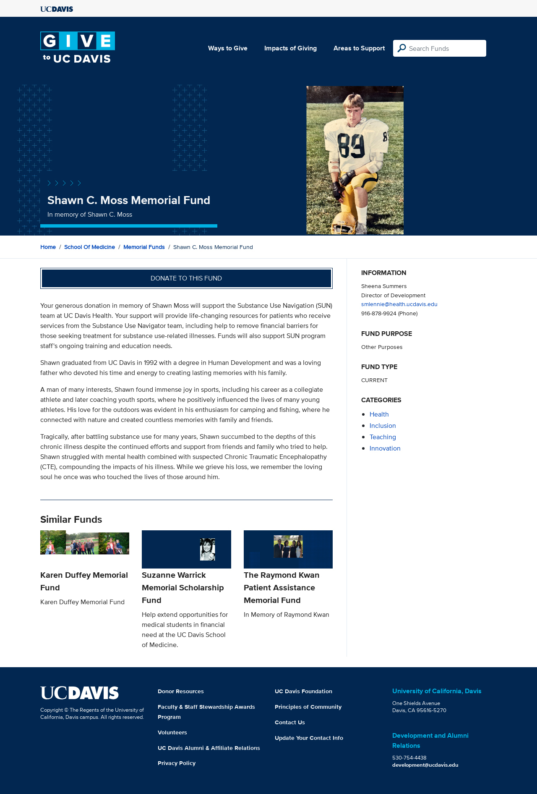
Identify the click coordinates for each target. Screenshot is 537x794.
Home (48, 247)
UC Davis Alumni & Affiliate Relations (209, 748)
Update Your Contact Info (309, 738)
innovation (385, 448)
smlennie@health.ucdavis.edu (399, 303)
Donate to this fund (186, 278)
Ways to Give (228, 48)
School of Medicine (89, 247)
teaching (383, 437)
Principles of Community (308, 706)
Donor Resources (181, 691)
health (379, 414)
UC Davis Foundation (303, 691)
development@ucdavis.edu (425, 765)
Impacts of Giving (290, 48)
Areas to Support (359, 48)
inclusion (383, 425)
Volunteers (172, 732)
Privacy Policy (177, 763)
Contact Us (290, 722)
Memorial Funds (144, 247)
